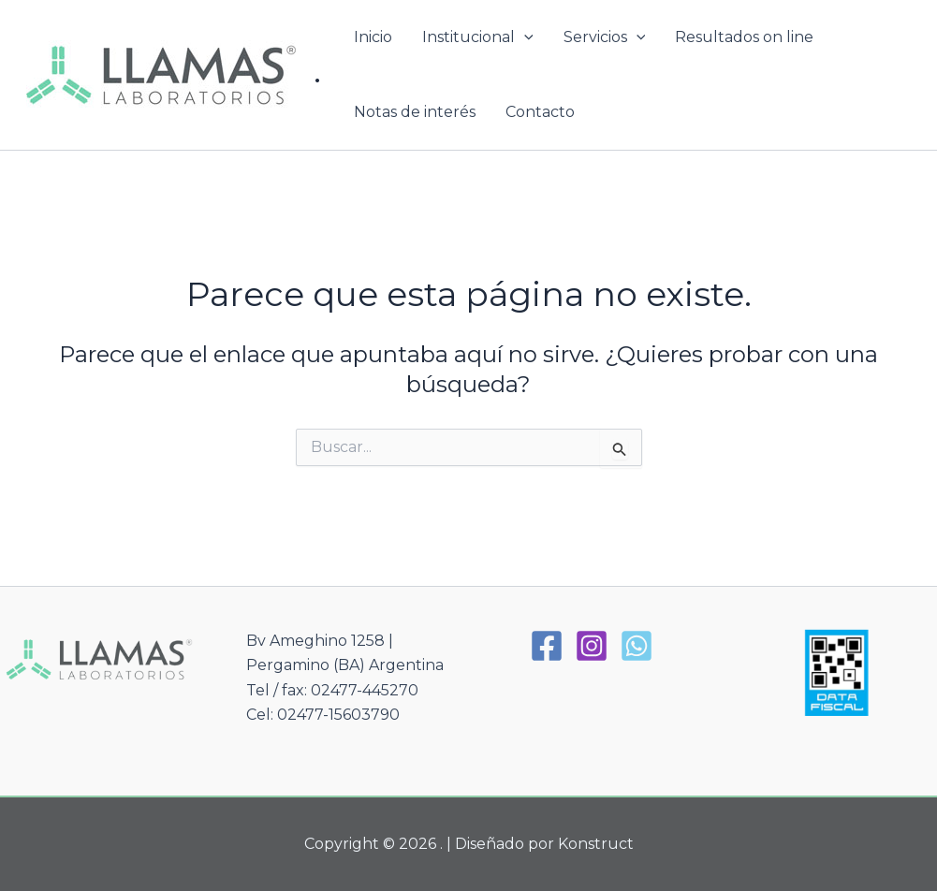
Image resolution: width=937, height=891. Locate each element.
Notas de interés (415, 112)
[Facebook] (547, 646)
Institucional (478, 37)
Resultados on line (744, 37)
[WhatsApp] (636, 646)
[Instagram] (591, 646)
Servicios (605, 37)
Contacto (540, 112)
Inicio (373, 37)
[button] (524, 37)
